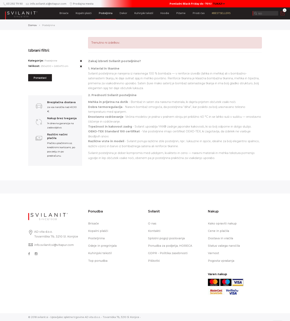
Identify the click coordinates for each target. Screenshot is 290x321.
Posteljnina (105, 13)
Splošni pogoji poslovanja (166, 238)
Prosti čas (199, 13)
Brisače (64, 13)
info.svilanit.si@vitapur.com (54, 245)
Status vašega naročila (224, 246)
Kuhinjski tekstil (143, 13)
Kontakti (154, 231)
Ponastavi (40, 77)
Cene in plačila (218, 231)
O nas (152, 223)
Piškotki (154, 261)
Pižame (181, 13)
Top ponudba (97, 261)
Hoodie (164, 13)
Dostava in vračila (220, 238)
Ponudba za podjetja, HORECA (170, 246)
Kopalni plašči (84, 13)
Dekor (123, 13)
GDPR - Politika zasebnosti (168, 253)
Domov (32, 25)
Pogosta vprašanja (221, 261)
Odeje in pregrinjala (102, 246)
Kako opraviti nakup (222, 223)
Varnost (213, 253)
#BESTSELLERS (221, 13)
